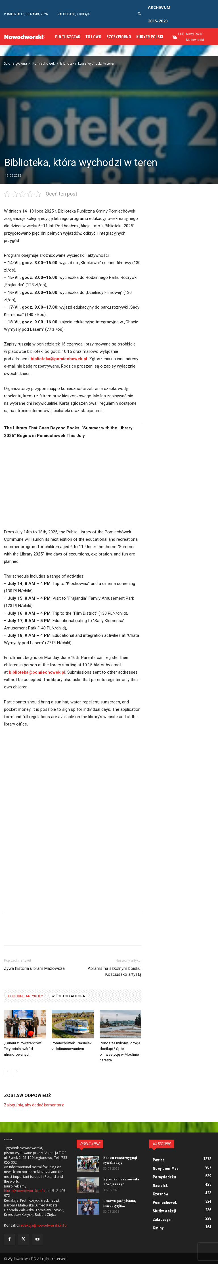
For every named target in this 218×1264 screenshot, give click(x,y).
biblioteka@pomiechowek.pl (59, 358)
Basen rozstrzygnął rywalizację (120, 1160)
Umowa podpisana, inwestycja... (119, 1203)
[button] (139, 14)
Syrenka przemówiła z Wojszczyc (121, 1181)
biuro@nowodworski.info (24, 1190)
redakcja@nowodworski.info (43, 1225)
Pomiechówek (43, 63)
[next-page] (16, 1071)
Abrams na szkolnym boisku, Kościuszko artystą (114, 971)
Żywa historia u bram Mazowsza (34, 968)
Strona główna (15, 63)
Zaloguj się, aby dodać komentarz (34, 1105)
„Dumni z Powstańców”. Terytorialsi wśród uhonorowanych (23, 1049)
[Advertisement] (72, 486)
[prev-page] (7, 1071)
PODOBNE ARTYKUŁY (25, 996)
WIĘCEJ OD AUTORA (68, 996)
